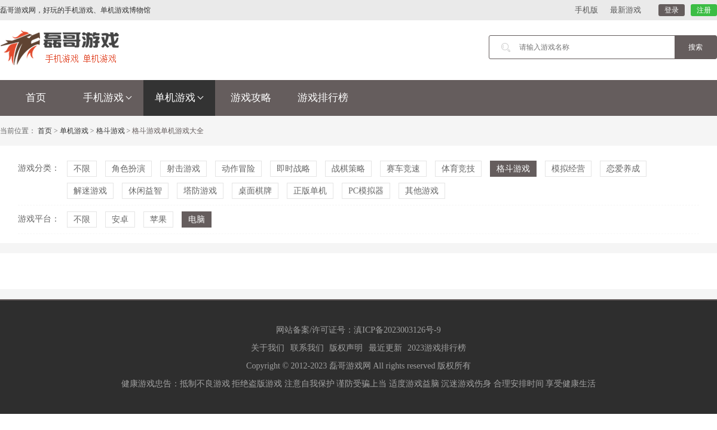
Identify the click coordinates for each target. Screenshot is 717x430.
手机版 (586, 9)
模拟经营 (568, 168)
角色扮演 (128, 168)
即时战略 (293, 168)
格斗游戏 (110, 131)
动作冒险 (238, 168)
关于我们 (267, 347)
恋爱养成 (623, 168)
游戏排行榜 (323, 97)
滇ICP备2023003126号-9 (397, 329)
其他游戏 (422, 190)
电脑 (196, 219)
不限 (81, 168)
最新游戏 (625, 9)
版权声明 (346, 347)
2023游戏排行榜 (436, 347)
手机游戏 (107, 97)
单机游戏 (179, 97)
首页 (36, 97)
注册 (704, 10)
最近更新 (385, 347)
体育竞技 (458, 168)
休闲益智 (145, 190)
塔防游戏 (200, 190)
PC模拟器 (366, 190)
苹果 (158, 219)
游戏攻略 (251, 97)
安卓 (120, 219)
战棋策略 (348, 168)
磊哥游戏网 (350, 365)
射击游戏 (183, 168)
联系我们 (307, 347)
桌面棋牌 (255, 190)
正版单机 (310, 190)
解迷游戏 (90, 190)
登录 (671, 10)
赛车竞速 (403, 168)
